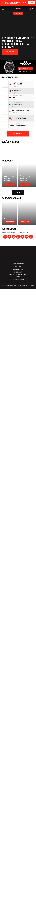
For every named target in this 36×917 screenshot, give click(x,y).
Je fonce (31, 2)
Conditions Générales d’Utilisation (10, 285)
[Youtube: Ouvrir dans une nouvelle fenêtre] (27, 237)
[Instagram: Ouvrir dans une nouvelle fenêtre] (14, 237)
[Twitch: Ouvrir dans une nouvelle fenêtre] (31, 237)
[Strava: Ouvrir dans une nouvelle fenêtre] (22, 237)
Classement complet (18, 134)
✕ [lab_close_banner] (2, 3)
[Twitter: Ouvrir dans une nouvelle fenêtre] (9, 237)
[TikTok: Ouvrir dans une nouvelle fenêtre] (18, 237)
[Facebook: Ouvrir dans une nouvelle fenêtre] (5, 237)
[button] (31, 9)
